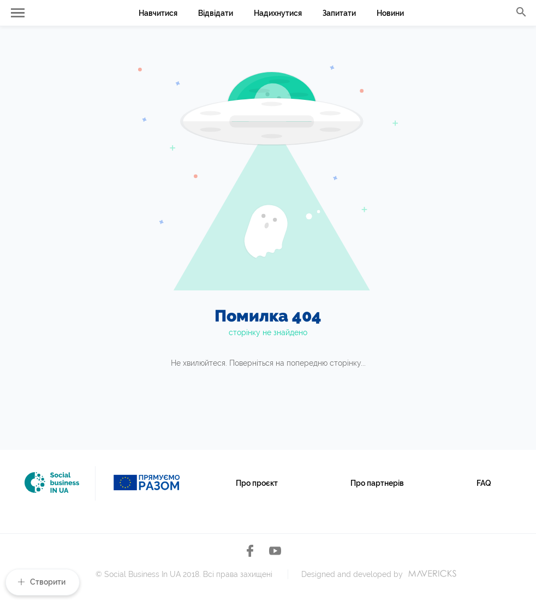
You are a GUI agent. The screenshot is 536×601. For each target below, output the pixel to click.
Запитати (339, 13)
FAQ (484, 483)
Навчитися (158, 13)
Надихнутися (278, 13)
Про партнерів (377, 483)
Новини (390, 13)
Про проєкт (257, 483)
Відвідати (215, 13)
